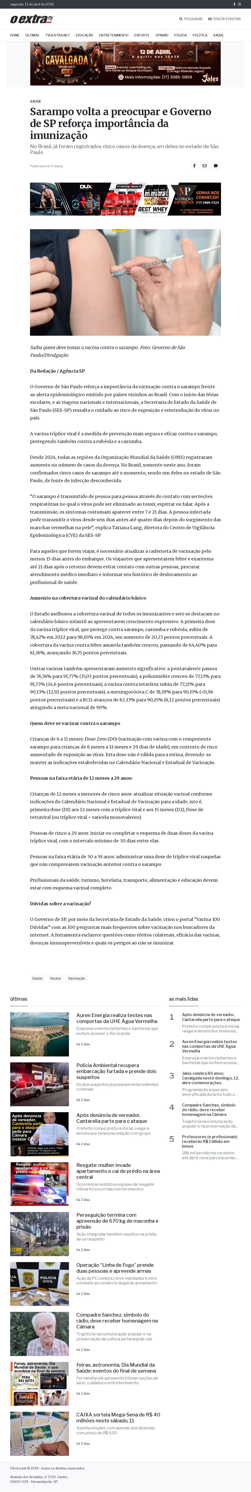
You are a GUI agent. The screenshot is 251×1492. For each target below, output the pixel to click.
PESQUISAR (190, 19)
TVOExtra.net (57, 35)
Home (15, 35)
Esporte (142, 35)
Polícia (180, 35)
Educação (84, 35)
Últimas (32, 35)
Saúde (218, 35)
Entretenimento (113, 35)
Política (200, 35)
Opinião (162, 35)
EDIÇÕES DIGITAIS (224, 19)
